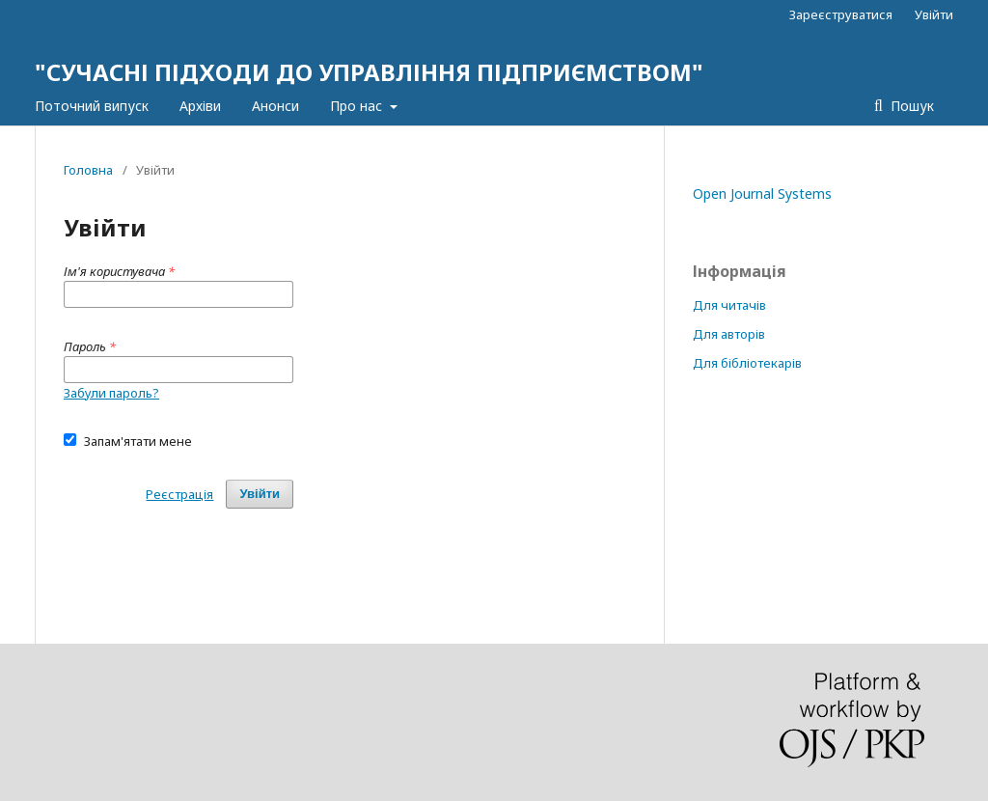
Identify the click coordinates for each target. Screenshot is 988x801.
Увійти (934, 14)
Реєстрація (179, 494)
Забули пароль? (111, 392)
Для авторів (729, 334)
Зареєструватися (840, 14)
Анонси (275, 106)
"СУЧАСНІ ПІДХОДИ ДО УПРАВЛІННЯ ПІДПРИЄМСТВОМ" (369, 72)
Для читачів (729, 305)
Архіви (200, 106)
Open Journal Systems (762, 193)
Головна (88, 170)
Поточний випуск (92, 106)
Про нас (358, 106)
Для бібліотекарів (747, 363)
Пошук (910, 106)
